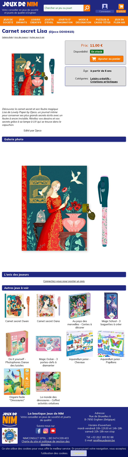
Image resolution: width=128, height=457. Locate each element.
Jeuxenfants (21, 21)
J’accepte (78, 453)
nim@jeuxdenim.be (104, 440)
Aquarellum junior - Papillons (111, 347)
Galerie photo (7, 37)
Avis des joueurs (21, 37)
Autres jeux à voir (37, 37)
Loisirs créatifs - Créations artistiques (104, 80)
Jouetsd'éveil (49, 21)
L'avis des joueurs (16, 274)
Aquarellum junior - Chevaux (79, 347)
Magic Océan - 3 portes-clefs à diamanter (48, 348)
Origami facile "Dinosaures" (17, 385)
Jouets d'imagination (64, 21)
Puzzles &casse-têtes (102, 21)
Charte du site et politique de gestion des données (46, 443)
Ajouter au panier (109, 58)
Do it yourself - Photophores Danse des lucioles (17, 348)
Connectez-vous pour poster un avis (64, 281)
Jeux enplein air (119, 21)
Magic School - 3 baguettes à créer (111, 309)
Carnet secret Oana (48, 307)
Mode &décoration (83, 21)
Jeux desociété (8, 21)
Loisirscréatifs (35, 21)
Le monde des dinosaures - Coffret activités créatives (48, 386)
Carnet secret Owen (17, 307)
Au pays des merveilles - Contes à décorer (79, 310)
